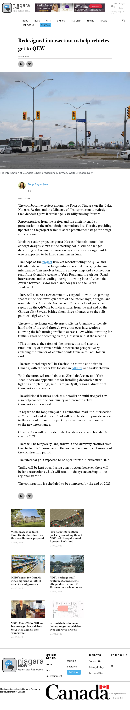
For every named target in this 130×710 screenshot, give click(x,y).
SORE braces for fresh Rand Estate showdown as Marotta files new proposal (27, 535)
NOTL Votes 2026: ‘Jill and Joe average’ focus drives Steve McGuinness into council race (27, 628)
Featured (72, 666)
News (48, 670)
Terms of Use (96, 673)
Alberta (77, 368)
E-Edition (74, 672)
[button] (124, 21)
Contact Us (95, 661)
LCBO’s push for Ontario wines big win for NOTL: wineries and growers (26, 581)
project (47, 262)
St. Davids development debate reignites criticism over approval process (65, 626)
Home (49, 664)
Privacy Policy (96, 667)
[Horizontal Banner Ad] (70, 8)
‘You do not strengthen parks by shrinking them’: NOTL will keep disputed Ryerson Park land (66, 536)
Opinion (71, 660)
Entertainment (54, 675)
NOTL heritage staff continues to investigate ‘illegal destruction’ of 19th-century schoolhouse (66, 582)
